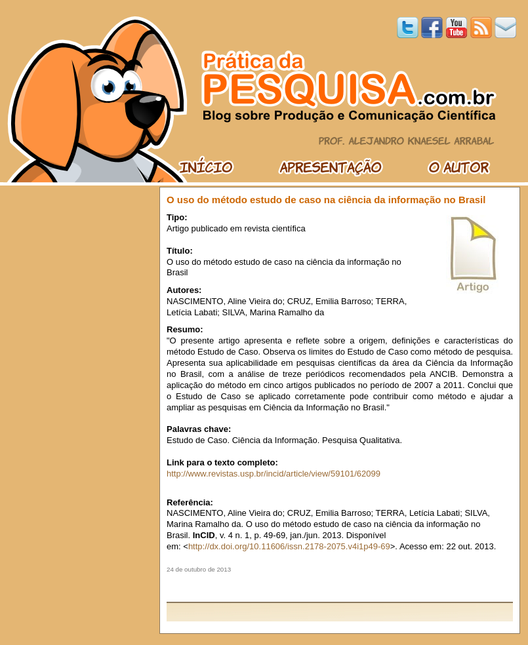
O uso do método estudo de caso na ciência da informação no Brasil (326, 199)
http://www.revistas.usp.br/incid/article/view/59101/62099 (273, 474)
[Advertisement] (339, 587)
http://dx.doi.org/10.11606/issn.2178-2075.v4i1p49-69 (289, 546)
